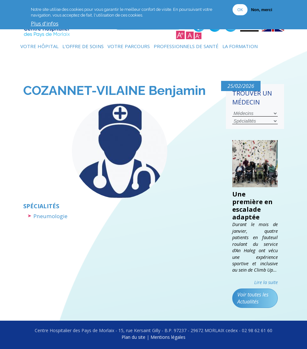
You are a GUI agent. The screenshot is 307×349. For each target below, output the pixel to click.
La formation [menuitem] (240, 46)
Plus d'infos (45, 24)
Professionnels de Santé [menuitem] (186, 46)
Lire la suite (266, 282)
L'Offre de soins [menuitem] (83, 46)
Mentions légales (167, 337)
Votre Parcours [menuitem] (129, 46)
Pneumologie (50, 216)
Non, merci (261, 9)
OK (240, 9)
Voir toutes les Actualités (253, 298)
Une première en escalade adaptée (252, 205)
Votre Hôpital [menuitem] (39, 46)
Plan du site (133, 337)
